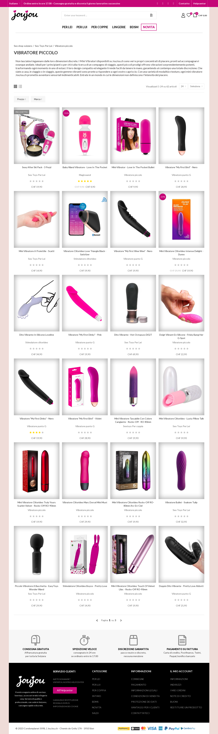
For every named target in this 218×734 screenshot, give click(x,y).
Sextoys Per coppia (133, 426)
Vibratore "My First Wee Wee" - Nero (133, 251)
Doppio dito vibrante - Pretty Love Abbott (181, 586)
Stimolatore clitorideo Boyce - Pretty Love (85, 586)
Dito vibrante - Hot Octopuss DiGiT (133, 334)
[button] (184, 3)
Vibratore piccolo (133, 174)
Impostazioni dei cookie (65, 706)
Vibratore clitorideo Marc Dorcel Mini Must (84, 502)
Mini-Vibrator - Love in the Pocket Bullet (133, 167)
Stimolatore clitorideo (85, 258)
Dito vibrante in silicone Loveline (36, 334)
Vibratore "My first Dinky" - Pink (85, 334)
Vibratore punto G (181, 174)
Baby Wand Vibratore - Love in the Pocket (85, 167)
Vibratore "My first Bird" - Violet (85, 418)
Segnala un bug (61, 703)
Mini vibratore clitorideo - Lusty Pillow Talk (181, 418)
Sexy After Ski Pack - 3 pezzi (36, 167)
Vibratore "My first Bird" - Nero (181, 167)
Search (151, 15)
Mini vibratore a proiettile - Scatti (36, 251)
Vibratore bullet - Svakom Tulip (181, 502)
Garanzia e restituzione (65, 700)
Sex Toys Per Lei (36, 174)
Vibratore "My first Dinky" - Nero (37, 418)
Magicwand (85, 174)
